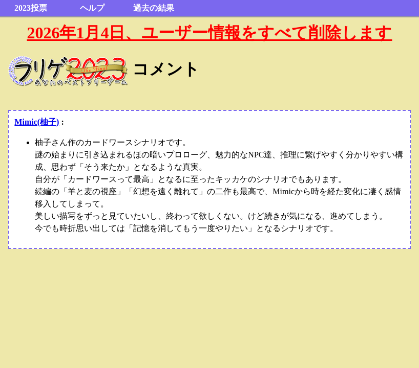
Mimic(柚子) (36, 122)
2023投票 (30, 8)
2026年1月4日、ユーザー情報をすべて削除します (209, 33)
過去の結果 (153, 8)
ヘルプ (92, 8)
